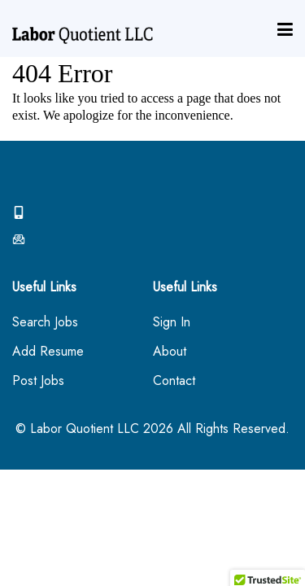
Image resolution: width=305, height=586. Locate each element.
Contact (174, 381)
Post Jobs (38, 381)
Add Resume (48, 352)
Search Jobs (45, 322)
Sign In (171, 322)
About (169, 352)
